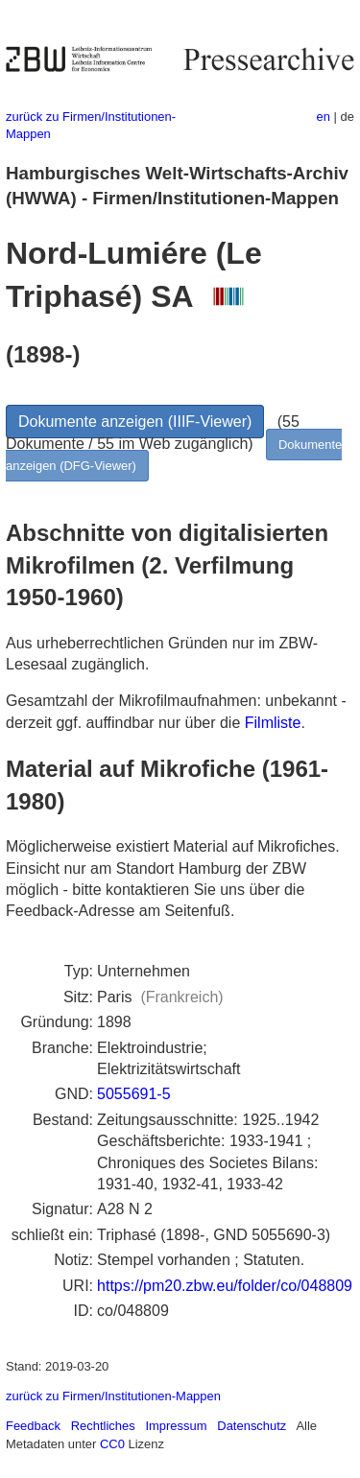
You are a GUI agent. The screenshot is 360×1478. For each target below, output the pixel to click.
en (323, 116)
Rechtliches (103, 1426)
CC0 (112, 1444)
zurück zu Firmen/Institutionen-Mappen (113, 1396)
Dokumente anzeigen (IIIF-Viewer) (135, 421)
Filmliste (273, 723)
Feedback (33, 1426)
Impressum (175, 1426)
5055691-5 (134, 1094)
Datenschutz (251, 1426)
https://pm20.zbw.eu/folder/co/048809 (224, 1286)
